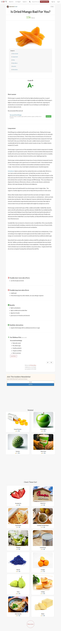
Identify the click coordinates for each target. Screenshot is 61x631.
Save (52, 6)
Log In (58, 1)
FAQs (13, 60)
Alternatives (15, 69)
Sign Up (53, 1)
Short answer (15, 53)
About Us (11, 1)
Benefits (14, 66)
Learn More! (13, 356)
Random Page (44, 1)
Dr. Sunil (15, 6)
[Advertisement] (30, 260)
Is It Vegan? (18, 1)
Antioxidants (11, 171)
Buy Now (48, 116)
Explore (25, 1)
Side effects (15, 63)
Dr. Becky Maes (33, 365)
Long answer (15, 56)
